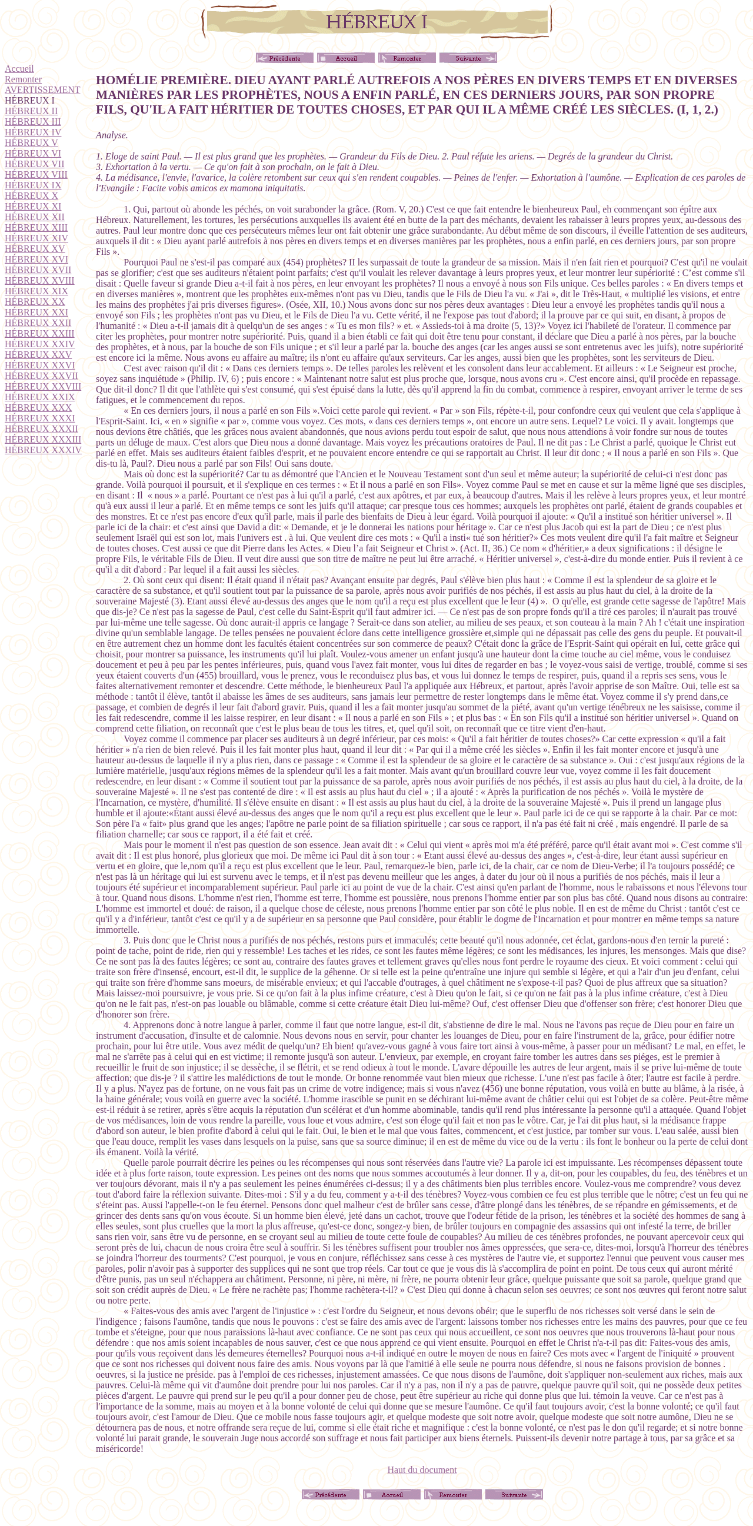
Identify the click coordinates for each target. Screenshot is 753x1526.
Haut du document (422, 1470)
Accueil (19, 69)
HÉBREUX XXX (38, 408)
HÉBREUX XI (33, 206)
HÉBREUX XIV (36, 238)
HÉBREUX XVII (38, 270)
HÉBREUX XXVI (40, 365)
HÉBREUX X (31, 196)
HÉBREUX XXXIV (43, 450)
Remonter (23, 79)
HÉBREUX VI (33, 153)
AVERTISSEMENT (43, 90)
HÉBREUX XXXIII (43, 439)
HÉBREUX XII (35, 217)
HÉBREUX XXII (38, 323)
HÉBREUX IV (33, 132)
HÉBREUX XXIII (40, 333)
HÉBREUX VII (34, 164)
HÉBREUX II (31, 111)
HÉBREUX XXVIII (43, 386)
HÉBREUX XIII (36, 227)
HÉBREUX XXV (38, 355)
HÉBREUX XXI (36, 312)
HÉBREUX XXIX (40, 397)
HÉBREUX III (33, 122)
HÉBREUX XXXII (41, 429)
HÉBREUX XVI (36, 259)
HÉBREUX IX (33, 185)
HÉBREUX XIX (36, 291)
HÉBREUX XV (35, 249)
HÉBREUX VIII (36, 174)
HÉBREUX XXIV (40, 344)
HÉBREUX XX (35, 302)
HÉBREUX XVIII (40, 280)
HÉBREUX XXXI (40, 418)
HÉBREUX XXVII (41, 376)
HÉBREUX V (31, 143)
